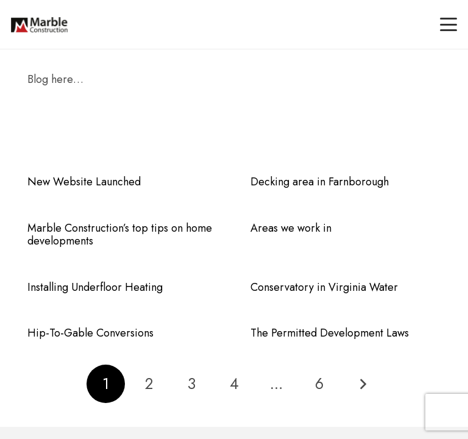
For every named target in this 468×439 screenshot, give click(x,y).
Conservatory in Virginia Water (324, 287)
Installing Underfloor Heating (95, 287)
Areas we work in (291, 228)
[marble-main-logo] (39, 24)
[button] (448, 24)
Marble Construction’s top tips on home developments (119, 234)
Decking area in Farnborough (319, 182)
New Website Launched (84, 182)
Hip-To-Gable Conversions (90, 333)
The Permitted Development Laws (329, 333)
